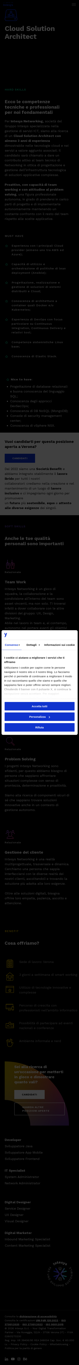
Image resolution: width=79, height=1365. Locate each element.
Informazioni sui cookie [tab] (59, 644)
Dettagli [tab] (32, 644)
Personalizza (39, 716)
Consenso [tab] (11, 644)
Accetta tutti (39, 706)
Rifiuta (39, 727)
